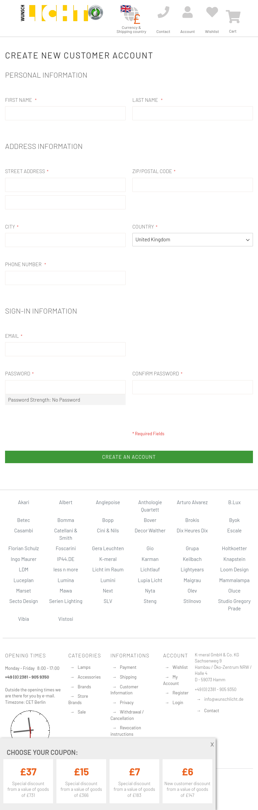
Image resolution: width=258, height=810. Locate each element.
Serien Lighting (65, 601)
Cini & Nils (108, 530)
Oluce (234, 591)
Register (181, 692)
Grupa (192, 548)
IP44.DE (66, 559)
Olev (192, 591)
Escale (234, 530)
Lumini (108, 580)
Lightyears (192, 569)
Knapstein (234, 559)
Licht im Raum (108, 569)
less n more (65, 569)
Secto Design (23, 601)
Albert (66, 502)
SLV (107, 601)
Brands (84, 686)
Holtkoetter (234, 548)
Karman (150, 559)
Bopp (108, 520)
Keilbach (192, 559)
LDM (24, 569)
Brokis (192, 520)
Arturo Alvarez (192, 502)
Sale (82, 712)
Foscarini (66, 548)
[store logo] (54, 17)
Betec (23, 520)
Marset (23, 591)
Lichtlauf (150, 569)
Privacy (127, 702)
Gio (150, 548)
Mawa (65, 591)
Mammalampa (234, 580)
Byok (234, 520)
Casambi (23, 530)
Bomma (65, 520)
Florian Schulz (23, 548)
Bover (150, 520)
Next (108, 591)
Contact (211, 710)
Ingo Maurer (23, 559)
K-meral (108, 559)
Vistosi (65, 619)
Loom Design (234, 569)
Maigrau (192, 580)
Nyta (150, 591)
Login (178, 702)
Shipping (128, 677)
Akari (23, 502)
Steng (150, 601)
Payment (128, 667)
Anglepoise (108, 502)
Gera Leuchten (108, 548)
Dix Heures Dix (192, 530)
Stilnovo (192, 601)
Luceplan (23, 580)
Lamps (84, 667)
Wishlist (180, 667)
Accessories (89, 677)
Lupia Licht (150, 580)
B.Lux (234, 502)
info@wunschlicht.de (224, 699)
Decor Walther (150, 530)
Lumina (65, 580)
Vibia (23, 619)
